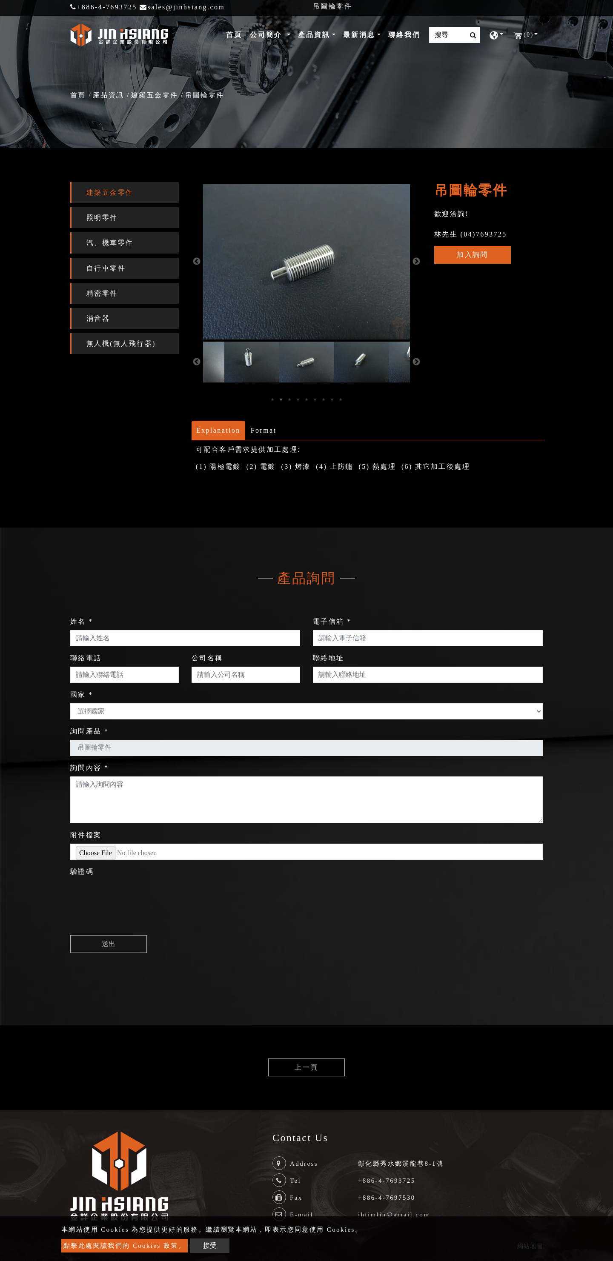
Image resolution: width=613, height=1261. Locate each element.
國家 (81, 694)
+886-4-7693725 (103, 7)
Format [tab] (264, 430)
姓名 (81, 621)
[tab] (124, 192)
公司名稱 (207, 658)
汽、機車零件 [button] (109, 242)
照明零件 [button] (102, 217)
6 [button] (315, 399)
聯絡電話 (86, 658)
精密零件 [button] (102, 293)
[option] (306, 262)
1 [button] (272, 399)
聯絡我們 (404, 34)
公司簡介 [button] (267, 34)
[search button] (470, 35)
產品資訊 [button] (314, 34)
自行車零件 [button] (106, 268)
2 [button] (281, 399)
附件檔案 (86, 835)
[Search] (454, 35)
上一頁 (306, 1067)
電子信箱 (332, 621)
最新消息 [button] (359, 34)
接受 (210, 1245)
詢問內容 (89, 767)
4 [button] (298, 399)
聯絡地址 (328, 658)
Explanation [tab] (218, 430)
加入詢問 (472, 254)
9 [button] (340, 399)
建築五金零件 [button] (109, 192)
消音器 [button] (98, 318)
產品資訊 (108, 95)
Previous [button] (196, 261)
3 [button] (289, 399)
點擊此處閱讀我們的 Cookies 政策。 (124, 1245)
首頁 (236, 33)
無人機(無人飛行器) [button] (121, 343)
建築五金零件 (154, 95)
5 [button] (306, 399)
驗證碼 (82, 871)
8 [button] (332, 399)
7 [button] (323, 399)
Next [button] (416, 261)
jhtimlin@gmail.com (394, 1214)
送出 (108, 943)
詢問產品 (89, 731)
